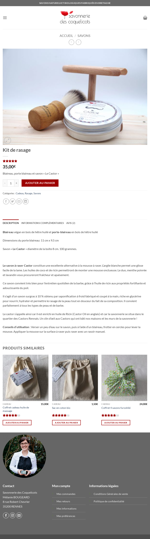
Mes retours (63, 501)
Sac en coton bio (61, 407)
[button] (5, 17)
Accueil (66, 36)
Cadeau (20, 193)
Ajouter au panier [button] (17, 422)
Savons (84, 36)
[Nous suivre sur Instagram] (13, 515)
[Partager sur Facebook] (6, 201)
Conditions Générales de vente (111, 493)
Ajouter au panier (40, 182)
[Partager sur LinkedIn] (26, 201)
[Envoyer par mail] (19, 201)
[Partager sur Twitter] (13, 201)
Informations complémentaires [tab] (42, 223)
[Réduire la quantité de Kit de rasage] (5, 183)
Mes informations (66, 508)
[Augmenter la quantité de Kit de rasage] (16, 183)
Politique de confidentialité (109, 501)
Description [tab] (11, 223)
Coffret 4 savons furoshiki (116, 407)
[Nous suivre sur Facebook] (6, 515)
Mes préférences (66, 515)
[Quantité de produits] (10, 183)
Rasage (28, 193)
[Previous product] (78, 42)
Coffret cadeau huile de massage (16, 409)
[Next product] (71, 42)
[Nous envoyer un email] (19, 515)
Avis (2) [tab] (70, 223)
